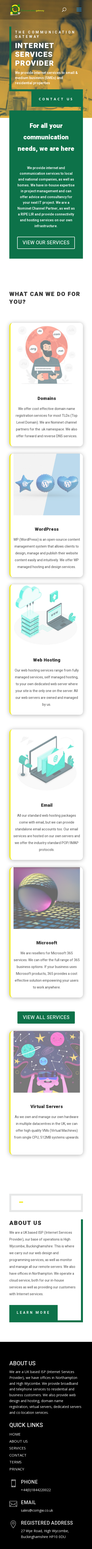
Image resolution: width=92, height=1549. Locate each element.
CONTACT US (56, 99)
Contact (17, 1455)
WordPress (47, 529)
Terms (15, 1461)
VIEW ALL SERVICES (46, 1017)
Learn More (33, 1312)
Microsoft (46, 943)
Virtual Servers (46, 1106)
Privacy (16, 1469)
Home (15, 1434)
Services (17, 1448)
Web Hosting (46, 660)
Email (47, 805)
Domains (47, 398)
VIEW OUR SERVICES (46, 242)
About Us (18, 1441)
